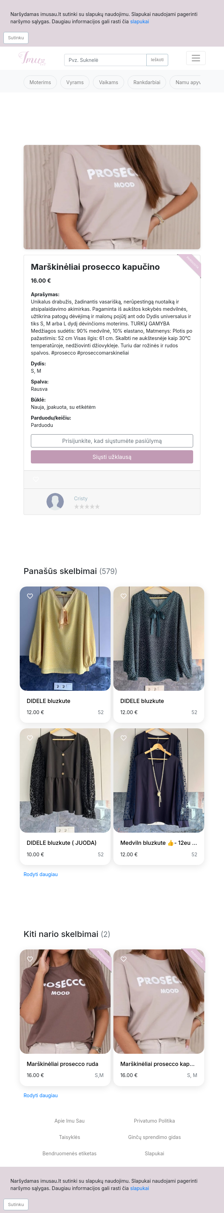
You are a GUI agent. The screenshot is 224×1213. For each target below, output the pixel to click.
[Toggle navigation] (196, 58)
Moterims (40, 82)
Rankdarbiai (147, 82)
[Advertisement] (112, 123)
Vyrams (75, 82)
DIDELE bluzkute (48, 700)
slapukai (139, 21)
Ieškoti (157, 59)
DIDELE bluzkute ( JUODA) (62, 842)
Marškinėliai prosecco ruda (62, 1063)
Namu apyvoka (192, 82)
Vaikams (108, 82)
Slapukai (154, 1153)
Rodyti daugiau (41, 874)
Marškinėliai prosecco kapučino (162, 1063)
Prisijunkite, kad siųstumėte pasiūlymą (112, 440)
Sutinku (16, 37)
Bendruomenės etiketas (70, 1153)
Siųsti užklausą (112, 456)
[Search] (105, 60)
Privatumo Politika (154, 1121)
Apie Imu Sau (69, 1121)
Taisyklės (69, 1137)
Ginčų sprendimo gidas (154, 1137)
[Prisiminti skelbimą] (36, 479)
